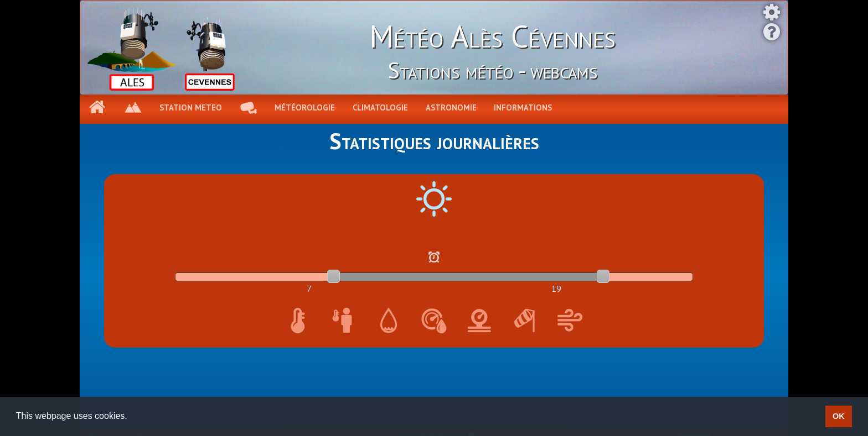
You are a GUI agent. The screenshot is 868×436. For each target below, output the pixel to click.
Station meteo (190, 107)
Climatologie (380, 107)
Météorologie (305, 107)
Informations (523, 107)
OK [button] (839, 416)
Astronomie (451, 107)
